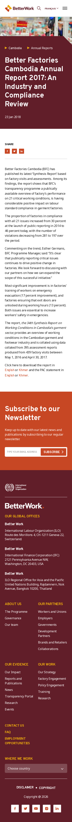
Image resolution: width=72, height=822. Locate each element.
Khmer (23, 370)
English (9, 370)
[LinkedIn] (57, 808)
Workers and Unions (52, 611)
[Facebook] (15, 808)
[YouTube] (36, 808)
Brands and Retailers (52, 642)
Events (9, 709)
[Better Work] (24, 506)
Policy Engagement (52, 685)
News (9, 690)
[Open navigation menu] (64, 8)
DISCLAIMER (25, 788)
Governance (13, 618)
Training (44, 692)
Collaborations (48, 649)
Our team (11, 625)
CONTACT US (14, 725)
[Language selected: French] (52, 8)
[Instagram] (46, 808)
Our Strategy (47, 672)
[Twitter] (25, 808)
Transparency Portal (19, 696)
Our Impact (13, 672)
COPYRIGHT (47, 788)
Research (11, 703)
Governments (47, 625)
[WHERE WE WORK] (36, 768)
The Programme (16, 611)
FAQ (8, 732)
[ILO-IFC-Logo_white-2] (15, 487)
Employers (45, 618)
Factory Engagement (52, 678)
